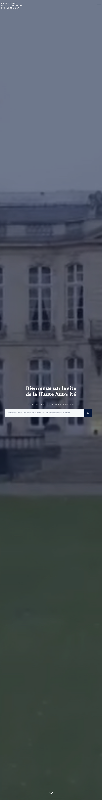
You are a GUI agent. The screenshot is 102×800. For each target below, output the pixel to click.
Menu (99, 5)
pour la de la (12, 6)
